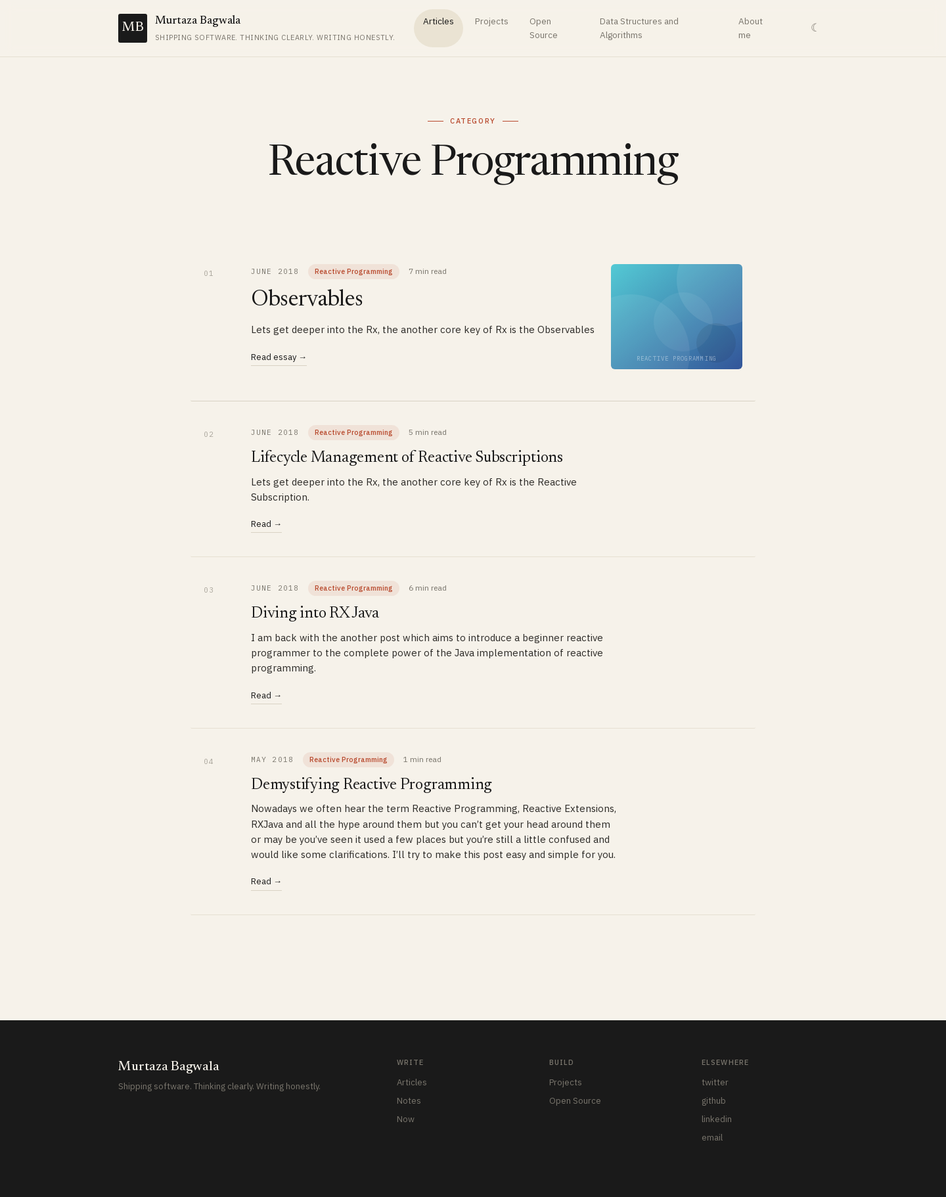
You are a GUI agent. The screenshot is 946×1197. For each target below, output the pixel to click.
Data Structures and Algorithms (639, 28)
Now (406, 1119)
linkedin (717, 1119)
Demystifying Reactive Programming (371, 785)
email (712, 1137)
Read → (266, 524)
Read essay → (279, 357)
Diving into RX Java (314, 613)
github (714, 1100)
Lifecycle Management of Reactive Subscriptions (407, 458)
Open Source (543, 28)
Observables (307, 300)
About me (750, 28)
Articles (438, 21)
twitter (715, 1082)
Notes (409, 1100)
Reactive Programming (354, 271)
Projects (491, 21)
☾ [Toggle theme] (816, 28)
